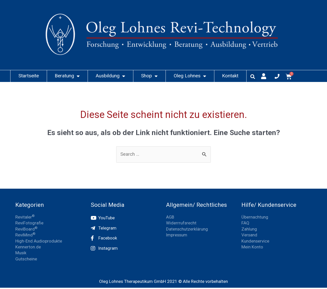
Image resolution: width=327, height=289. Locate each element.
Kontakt (230, 76)
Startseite (28, 76)
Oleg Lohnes (190, 76)
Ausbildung (110, 76)
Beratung (67, 76)
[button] (252, 76)
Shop (149, 76)
